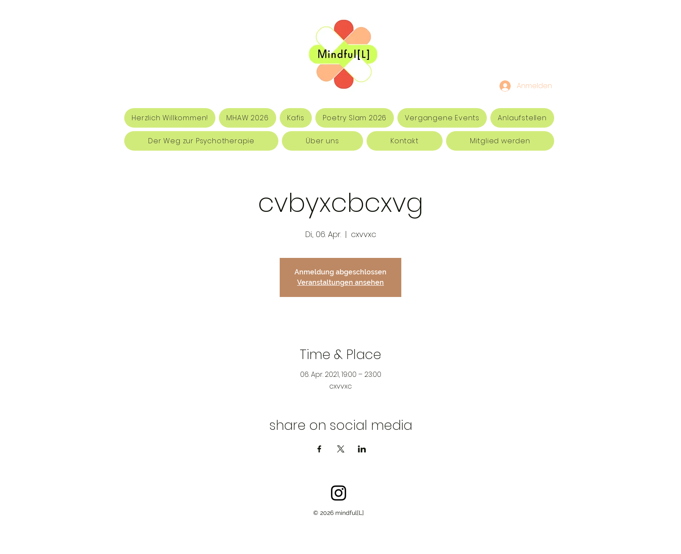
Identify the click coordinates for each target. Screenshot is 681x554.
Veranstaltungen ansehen (340, 282)
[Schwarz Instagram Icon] (338, 493)
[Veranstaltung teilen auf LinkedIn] (362, 448)
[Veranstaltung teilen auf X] (341, 448)
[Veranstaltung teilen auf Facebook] (319, 448)
